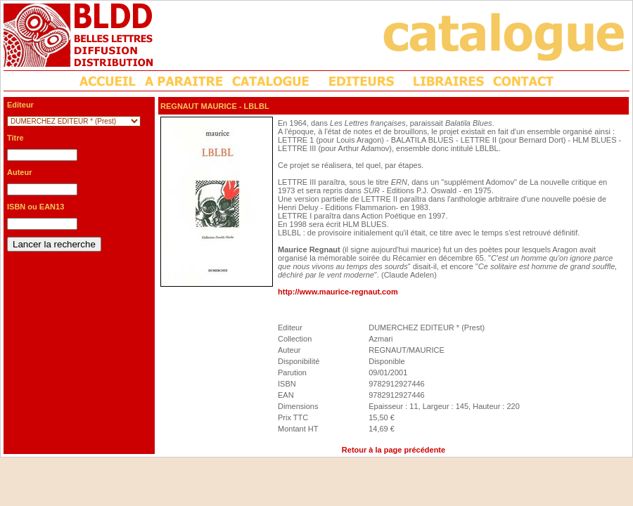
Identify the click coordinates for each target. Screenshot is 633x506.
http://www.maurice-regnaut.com (338, 291)
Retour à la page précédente (393, 450)
